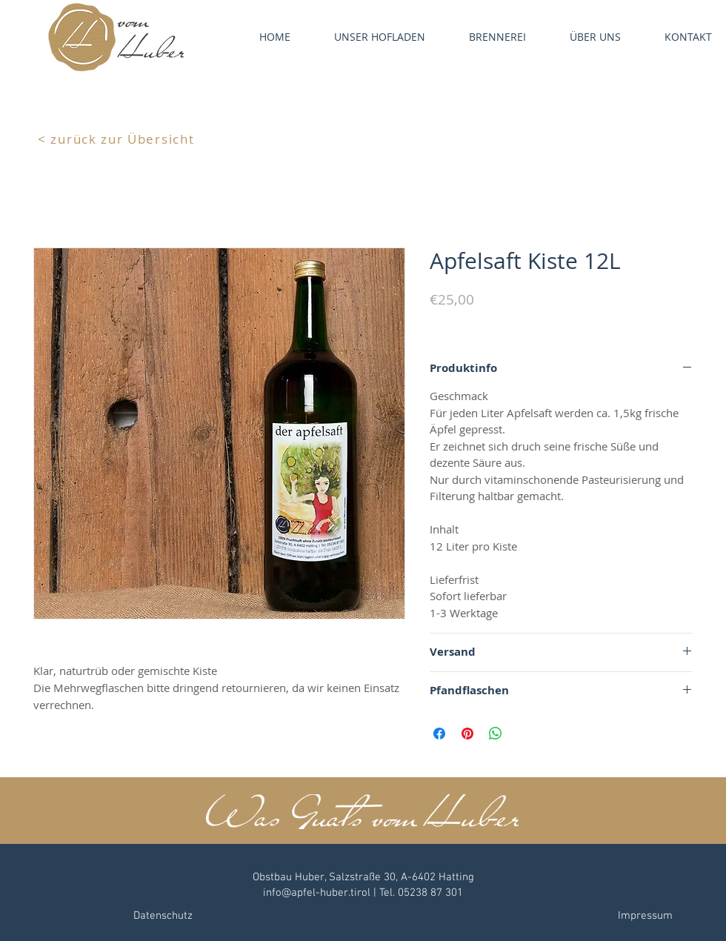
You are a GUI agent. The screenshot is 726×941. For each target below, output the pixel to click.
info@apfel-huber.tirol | (321, 893)
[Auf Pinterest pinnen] (467, 733)
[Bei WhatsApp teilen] (495, 733)
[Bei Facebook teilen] (439, 733)
